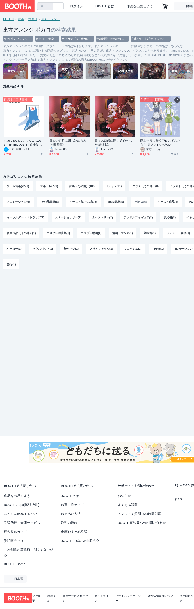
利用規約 (51, 598)
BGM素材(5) (116, 201)
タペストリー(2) (102, 217)
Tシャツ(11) (114, 186)
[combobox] (45, 6)
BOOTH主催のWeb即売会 (80, 541)
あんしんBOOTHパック (21, 514)
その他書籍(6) (50, 201)
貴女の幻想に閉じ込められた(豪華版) (67, 142)
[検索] (48, 6)
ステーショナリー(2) (68, 217)
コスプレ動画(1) (91, 233)
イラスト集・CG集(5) (83, 201)
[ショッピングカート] (165, 6)
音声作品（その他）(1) (21, 233)
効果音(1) (150, 233)
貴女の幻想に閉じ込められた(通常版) (113, 142)
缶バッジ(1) (71, 248)
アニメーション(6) (18, 201)
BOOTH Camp (14, 564)
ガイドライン (102, 598)
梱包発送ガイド (15, 532)
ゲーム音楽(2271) (18, 186)
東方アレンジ (50, 19)
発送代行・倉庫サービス (22, 523)
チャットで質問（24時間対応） (141, 514)
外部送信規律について (160, 598)
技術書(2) (170, 217)
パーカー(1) (14, 248)
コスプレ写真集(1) (58, 233)
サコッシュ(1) (133, 248)
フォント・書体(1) (178, 233)
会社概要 (36, 598)
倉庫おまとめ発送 (74, 532)
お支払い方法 (71, 514)
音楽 (21, 19)
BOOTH (8, 19)
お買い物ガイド (72, 505)
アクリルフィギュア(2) (138, 217)
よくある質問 (128, 505)
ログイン (76, 6)
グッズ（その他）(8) (145, 186)
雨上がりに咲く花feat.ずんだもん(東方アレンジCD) (160, 142)
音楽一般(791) (49, 186)
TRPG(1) (158, 248)
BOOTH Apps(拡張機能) (21, 505)
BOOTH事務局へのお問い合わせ (142, 523)
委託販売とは (14, 541)
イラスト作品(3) (168, 201)
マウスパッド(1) (42, 248)
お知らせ (124, 496)
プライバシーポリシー (128, 598)
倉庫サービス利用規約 (75, 598)
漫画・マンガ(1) (122, 233)
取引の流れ (69, 523)
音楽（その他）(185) (82, 186)
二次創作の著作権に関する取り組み (29, 552)
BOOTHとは (104, 6)
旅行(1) (11, 264)
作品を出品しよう (139, 6)
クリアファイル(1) (101, 248)
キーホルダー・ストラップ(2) (25, 217)
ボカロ (32, 19)
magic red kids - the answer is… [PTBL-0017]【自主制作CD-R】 (24, 143)
